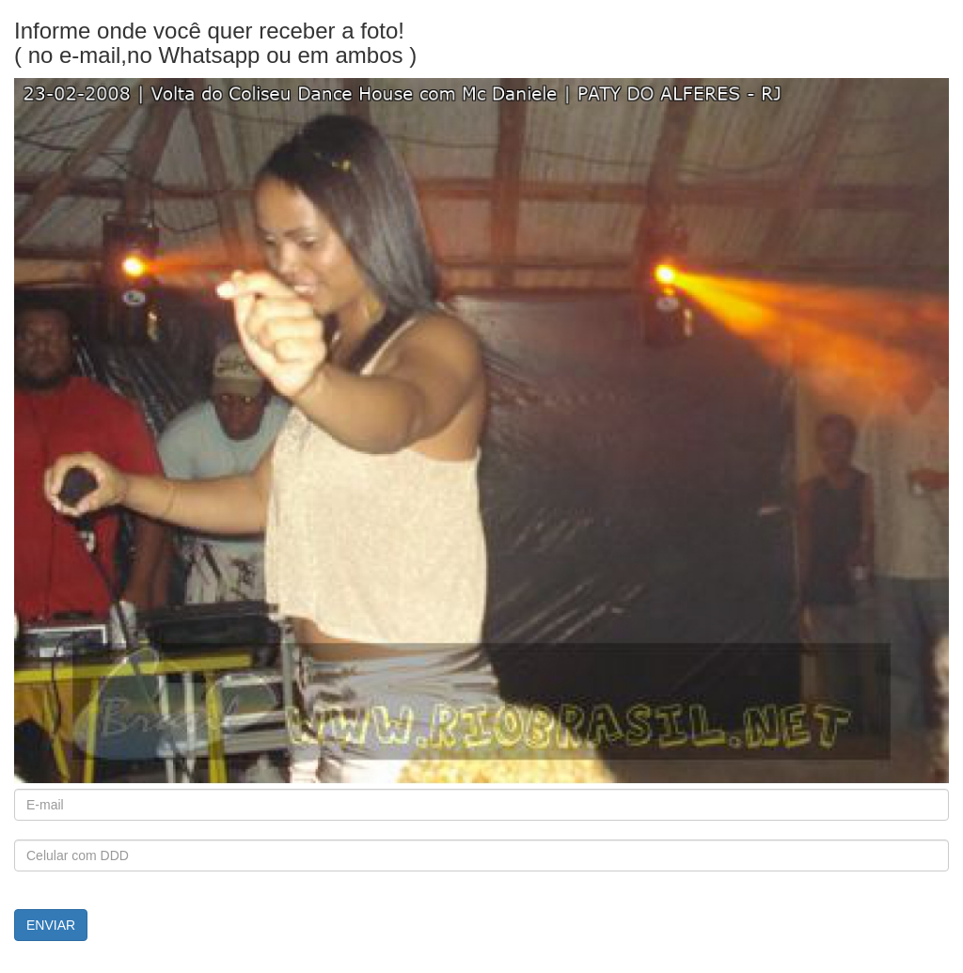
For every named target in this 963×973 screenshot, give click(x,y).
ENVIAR (50, 925)
